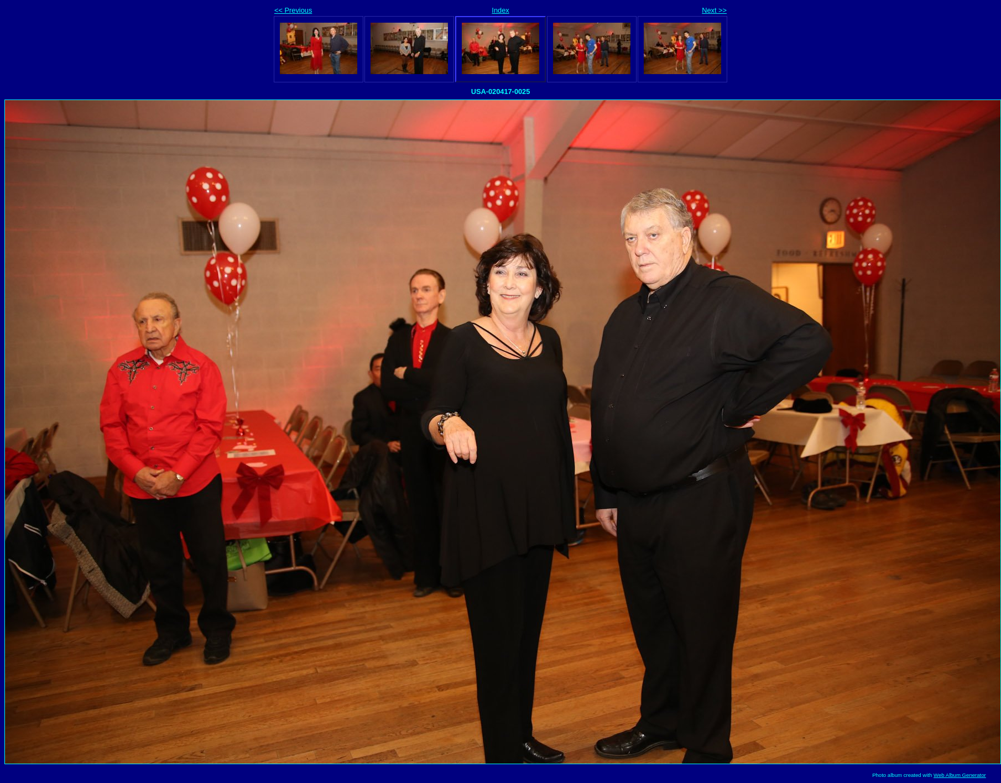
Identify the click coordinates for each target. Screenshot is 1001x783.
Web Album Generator (960, 775)
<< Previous (293, 10)
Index (500, 10)
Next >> (714, 10)
